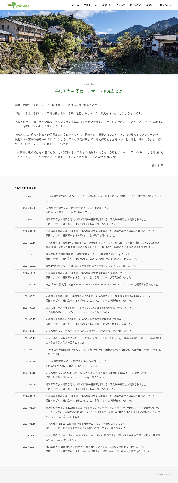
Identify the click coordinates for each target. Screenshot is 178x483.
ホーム (75, 5)
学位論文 (120, 5)
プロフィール (90, 5)
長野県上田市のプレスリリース (70, 377)
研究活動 (106, 5)
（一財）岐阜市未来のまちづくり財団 (73, 428)
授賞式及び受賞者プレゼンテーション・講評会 (98, 407)
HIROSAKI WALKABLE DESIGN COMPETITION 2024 (103, 284)
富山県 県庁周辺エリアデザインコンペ (95, 265)
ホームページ (84, 312)
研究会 (149, 5)
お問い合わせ (165, 5)
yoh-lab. (168, 474)
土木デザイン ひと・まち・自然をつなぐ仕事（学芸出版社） (113, 338)
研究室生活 (135, 5)
